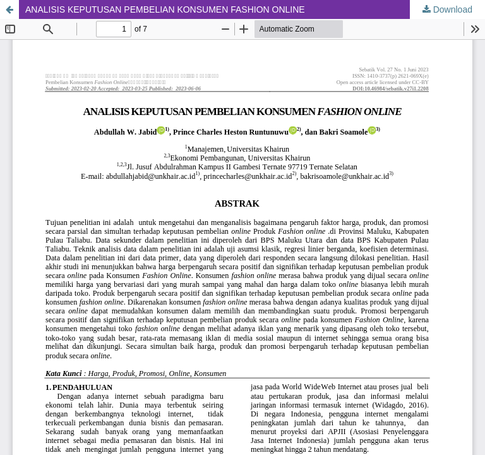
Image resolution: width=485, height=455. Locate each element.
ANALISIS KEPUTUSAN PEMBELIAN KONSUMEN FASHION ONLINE (165, 9)
